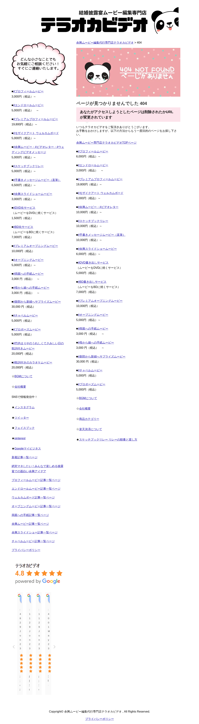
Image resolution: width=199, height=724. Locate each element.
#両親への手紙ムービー (93, 328)
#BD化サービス (23, 226)
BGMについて (88, 398)
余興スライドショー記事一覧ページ (35, 532)
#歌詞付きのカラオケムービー (32, 362)
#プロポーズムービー (91, 384)
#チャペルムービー (90, 370)
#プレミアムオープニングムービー (100, 300)
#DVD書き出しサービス (93, 262)
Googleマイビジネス (28, 448)
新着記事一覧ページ (25, 457)
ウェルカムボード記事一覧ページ (33, 497)
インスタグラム (25, 407)
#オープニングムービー (93, 314)
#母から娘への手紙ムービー (96, 342)
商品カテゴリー (89, 418)
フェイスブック (25, 427)
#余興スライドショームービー (97, 248)
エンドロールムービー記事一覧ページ (36, 488)
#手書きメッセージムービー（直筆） (101, 234)
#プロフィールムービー (93, 151)
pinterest (20, 438)
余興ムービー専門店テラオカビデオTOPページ (106, 142)
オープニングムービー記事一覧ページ (36, 506)
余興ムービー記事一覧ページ (30, 523)
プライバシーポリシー (26, 550)
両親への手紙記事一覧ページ (30, 515)
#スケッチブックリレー (93, 221)
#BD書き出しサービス (92, 281)
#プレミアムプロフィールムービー (100, 179)
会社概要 (85, 408)
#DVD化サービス (24, 207)
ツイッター (22, 417)
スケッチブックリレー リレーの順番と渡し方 (108, 439)
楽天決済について (90, 429)
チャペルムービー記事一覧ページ (33, 541)
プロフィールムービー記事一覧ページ (36, 480)
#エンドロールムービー (93, 165)
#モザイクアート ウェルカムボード (100, 193)
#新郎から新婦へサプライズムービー (101, 356)
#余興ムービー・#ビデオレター (98, 207)
